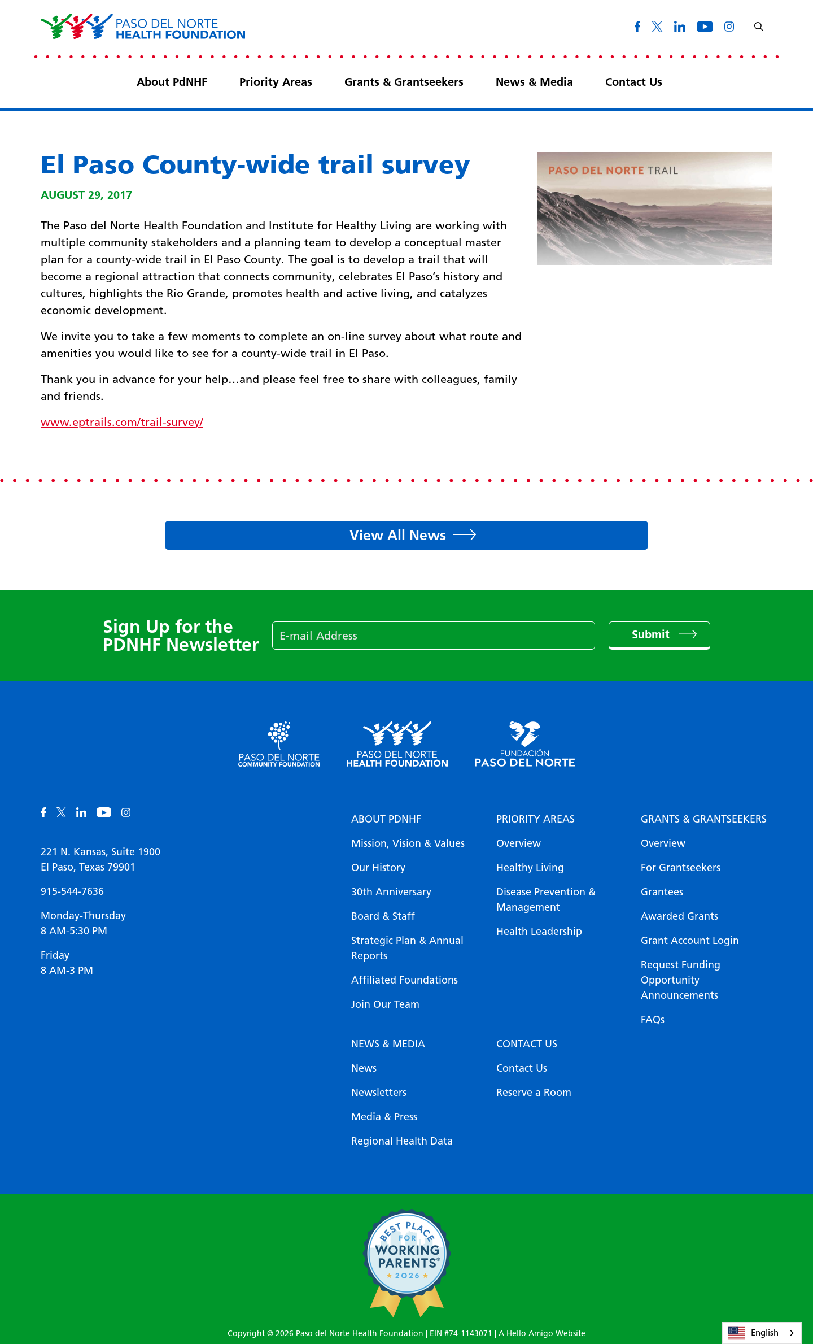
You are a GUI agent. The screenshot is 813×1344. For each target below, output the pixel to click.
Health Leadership (539, 931)
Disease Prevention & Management (546, 900)
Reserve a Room (533, 1092)
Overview (518, 843)
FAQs (653, 1020)
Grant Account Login (690, 940)
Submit (652, 634)
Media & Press (384, 1117)
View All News (397, 535)
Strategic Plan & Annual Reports (407, 948)
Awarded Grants (679, 916)
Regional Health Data (402, 1141)
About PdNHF (172, 82)
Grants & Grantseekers (404, 82)
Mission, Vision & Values (408, 843)
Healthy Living (530, 868)
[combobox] (762, 1333)
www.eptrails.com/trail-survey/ (122, 422)
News (364, 1068)
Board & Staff (383, 916)
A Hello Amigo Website (542, 1333)
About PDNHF (386, 819)
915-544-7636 (72, 891)
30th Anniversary (391, 892)
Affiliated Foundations (404, 980)
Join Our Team (385, 1004)
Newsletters (378, 1092)
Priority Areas (275, 82)
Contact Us (633, 82)
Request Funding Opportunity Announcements (680, 980)
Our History (378, 868)
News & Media (534, 82)
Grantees (662, 892)
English (753, 1333)
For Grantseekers (680, 868)
